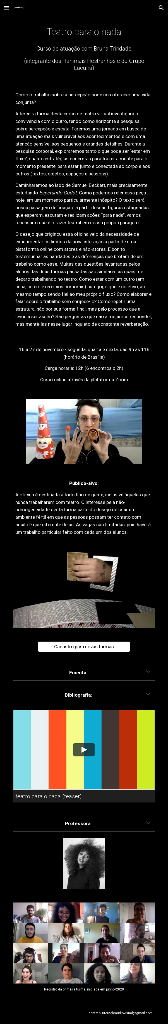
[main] (84, 31)
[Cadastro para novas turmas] (83, 647)
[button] (6, 7)
